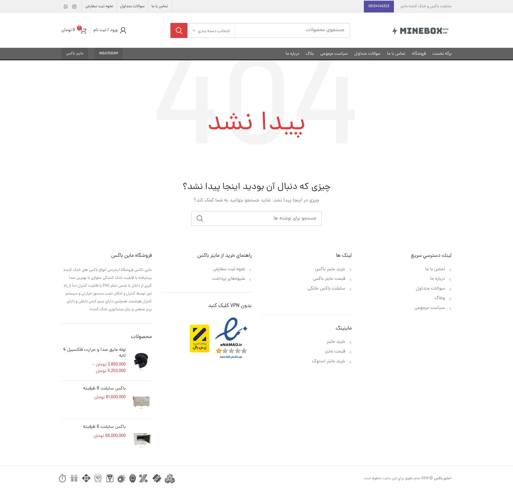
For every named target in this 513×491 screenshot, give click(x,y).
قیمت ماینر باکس (329, 278)
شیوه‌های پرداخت (228, 278)
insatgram (108, 54)
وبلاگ (439, 298)
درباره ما (437, 278)
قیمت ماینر (335, 351)
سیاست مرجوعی (430, 308)
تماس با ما (434, 269)
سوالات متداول (430, 288)
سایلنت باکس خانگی (326, 288)
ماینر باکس (74, 54)
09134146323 (378, 6)
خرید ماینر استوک (328, 361)
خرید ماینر (335, 341)
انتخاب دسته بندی (214, 31)
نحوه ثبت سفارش (229, 269)
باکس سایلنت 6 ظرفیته (104, 427)
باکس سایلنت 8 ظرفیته (104, 389)
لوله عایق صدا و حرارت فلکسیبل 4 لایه (94, 353)
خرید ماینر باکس (330, 269)
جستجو (178, 30)
